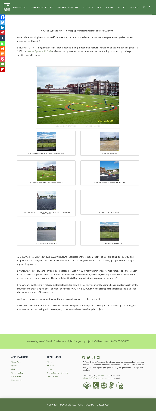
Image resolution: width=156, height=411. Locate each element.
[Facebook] (2, 17)
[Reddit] (2, 48)
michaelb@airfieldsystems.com (95, 378)
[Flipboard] (2, 69)
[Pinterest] (2, 32)
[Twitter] (2, 22)
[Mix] (2, 53)
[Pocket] (2, 59)
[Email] (2, 64)
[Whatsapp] (2, 43)
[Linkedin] (2, 27)
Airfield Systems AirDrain (39, 51)
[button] (143, 7)
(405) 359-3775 (102, 375)
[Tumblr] (2, 38)
